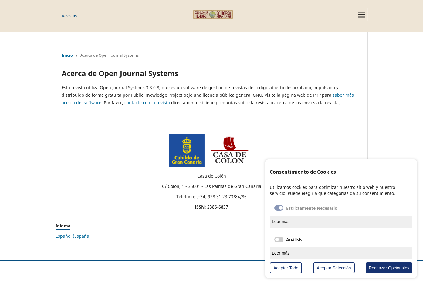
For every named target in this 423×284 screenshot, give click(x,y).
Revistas (69, 15)
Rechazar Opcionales (389, 268)
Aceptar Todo (285, 268)
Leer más (280, 221)
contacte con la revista (147, 102)
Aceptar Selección (334, 268)
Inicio (67, 55)
